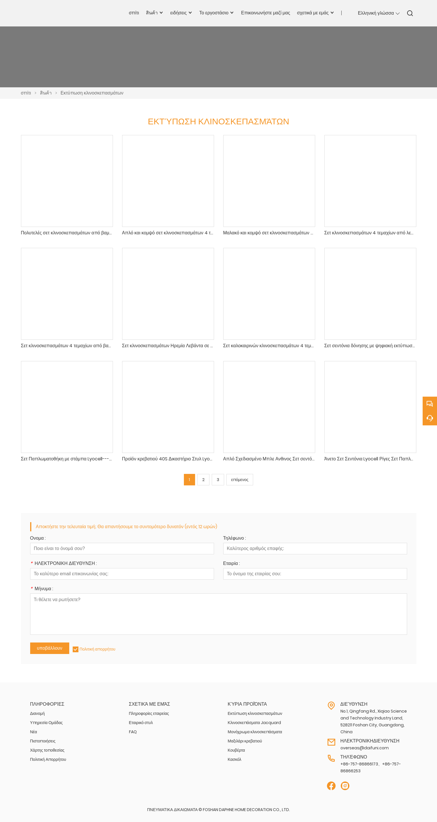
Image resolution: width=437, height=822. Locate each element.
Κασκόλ (234, 759)
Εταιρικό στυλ (141, 722)
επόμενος (240, 480)
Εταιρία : (231, 564)
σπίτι (26, 93)
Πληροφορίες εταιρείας (149, 713)
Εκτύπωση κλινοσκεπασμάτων (92, 93)
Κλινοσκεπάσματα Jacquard (254, 722)
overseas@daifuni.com (364, 748)
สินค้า (46, 93)
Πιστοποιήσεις (42, 741)
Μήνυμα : (41, 589)
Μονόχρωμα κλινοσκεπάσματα (255, 732)
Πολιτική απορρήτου (97, 649)
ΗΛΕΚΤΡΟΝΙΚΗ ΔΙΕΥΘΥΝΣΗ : (63, 564)
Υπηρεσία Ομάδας (46, 722)
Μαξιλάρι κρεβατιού (245, 741)
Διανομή (37, 713)
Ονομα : (38, 538)
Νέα (33, 732)
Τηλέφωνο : (234, 538)
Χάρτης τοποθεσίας (47, 750)
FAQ (133, 732)
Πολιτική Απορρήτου (48, 759)
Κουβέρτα (236, 750)
